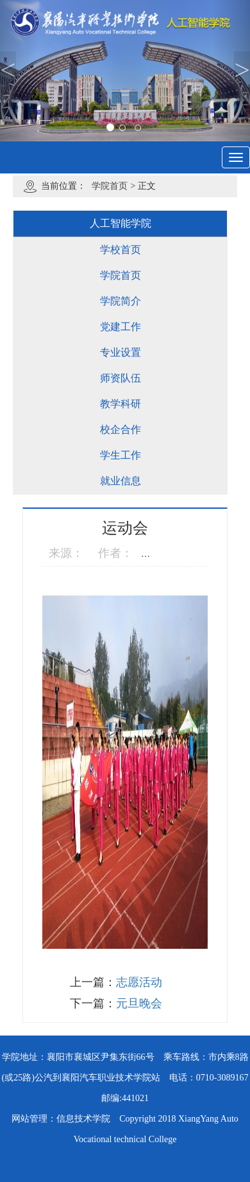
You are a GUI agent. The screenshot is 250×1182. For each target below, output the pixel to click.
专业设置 (120, 352)
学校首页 (120, 249)
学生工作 (120, 455)
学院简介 (120, 301)
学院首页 (110, 186)
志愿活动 (139, 982)
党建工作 (120, 326)
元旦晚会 (139, 1003)
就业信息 (120, 480)
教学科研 (120, 403)
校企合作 (120, 429)
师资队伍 (120, 378)
